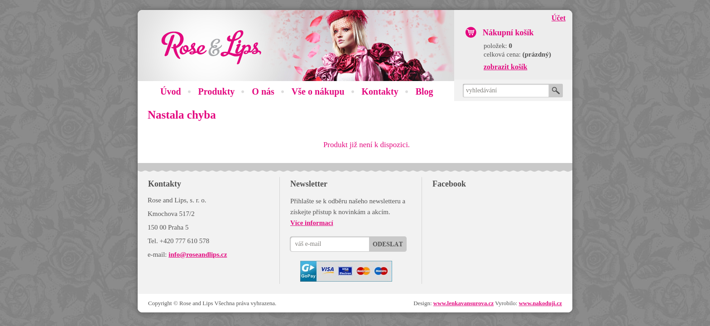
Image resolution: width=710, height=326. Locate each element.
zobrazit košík (505, 67)
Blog (424, 91)
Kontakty (380, 91)
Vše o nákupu (318, 91)
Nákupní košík (508, 32)
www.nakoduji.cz (540, 303)
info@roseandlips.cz (197, 254)
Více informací (311, 222)
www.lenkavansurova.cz (463, 303)
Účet (559, 18)
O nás (263, 91)
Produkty (216, 91)
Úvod (170, 91)
